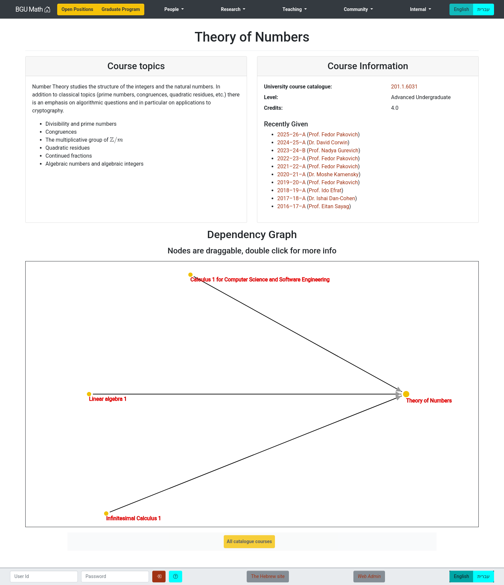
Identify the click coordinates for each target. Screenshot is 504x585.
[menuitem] (77, 9)
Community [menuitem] (356, 9)
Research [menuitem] (231, 9)
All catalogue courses (249, 541)
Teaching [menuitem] (293, 9)
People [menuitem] (172, 9)
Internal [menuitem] (418, 9)
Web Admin (369, 576)
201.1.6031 (404, 86)
